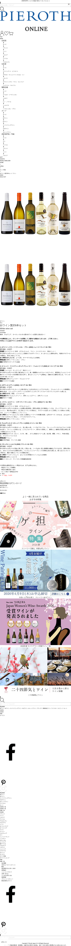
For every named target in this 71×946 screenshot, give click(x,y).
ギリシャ (2, 852)
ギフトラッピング (4, 858)
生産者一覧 (3, 808)
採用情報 (4, 877)
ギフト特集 (3, 856)
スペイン (2, 831)
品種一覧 (2, 810)
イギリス (2, 847)
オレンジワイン (4, 801)
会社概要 (4, 863)
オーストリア (3, 828)
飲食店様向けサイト (7, 880)
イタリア (2, 817)
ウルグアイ (3, 822)
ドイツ (2, 815)
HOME (2, 162)
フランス (2, 814)
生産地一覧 (3, 806)
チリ (1, 835)
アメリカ (2, 819)
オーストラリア (4, 826)
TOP (1, 37)
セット (2, 805)
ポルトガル (3, 840)
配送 (3, 866)
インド (2, 824)
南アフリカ (3, 843)
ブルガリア (3, 845)
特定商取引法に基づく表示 (9, 868)
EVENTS (2, 159)
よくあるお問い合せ (7, 875)
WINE (1, 38)
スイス (2, 829)
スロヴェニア (3, 833)
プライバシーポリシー (7, 879)
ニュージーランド (4, 836)
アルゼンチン (3, 821)
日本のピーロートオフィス (9, 865)
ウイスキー (3, 803)
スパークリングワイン (6, 798)
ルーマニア (3, 842)
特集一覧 (2, 861)
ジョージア (3, 849)
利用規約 (4, 870)
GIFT (1, 157)
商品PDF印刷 (3, 485)
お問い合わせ (5, 873)
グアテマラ (3, 850)
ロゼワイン (3, 799)
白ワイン (6, 487)
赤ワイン (2, 794)
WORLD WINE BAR (5, 160)
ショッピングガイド (7, 872)
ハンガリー (3, 838)
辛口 (6, 490)
